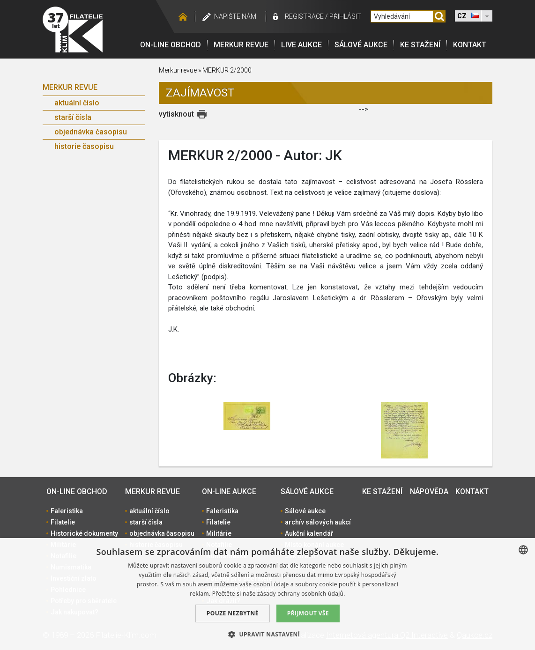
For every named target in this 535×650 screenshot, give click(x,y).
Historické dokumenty (84, 533)
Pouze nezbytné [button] (233, 613)
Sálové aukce (360, 44)
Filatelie (63, 522)
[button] (267, 634)
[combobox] (523, 549)
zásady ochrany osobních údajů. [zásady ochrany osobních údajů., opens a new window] (301, 594)
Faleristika (67, 511)
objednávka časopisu (90, 131)
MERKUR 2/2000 (227, 70)
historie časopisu (84, 146)
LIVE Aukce (301, 44)
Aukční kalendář (309, 533)
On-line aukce (229, 491)
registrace (304, 16)
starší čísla (72, 117)
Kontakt (469, 44)
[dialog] (267, 594)
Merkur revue (241, 44)
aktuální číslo (76, 102)
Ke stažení (420, 44)
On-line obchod (170, 44)
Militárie (218, 533)
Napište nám (235, 16)
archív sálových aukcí (318, 522)
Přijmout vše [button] (308, 613)
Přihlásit (345, 16)
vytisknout (176, 114)
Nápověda (429, 491)
